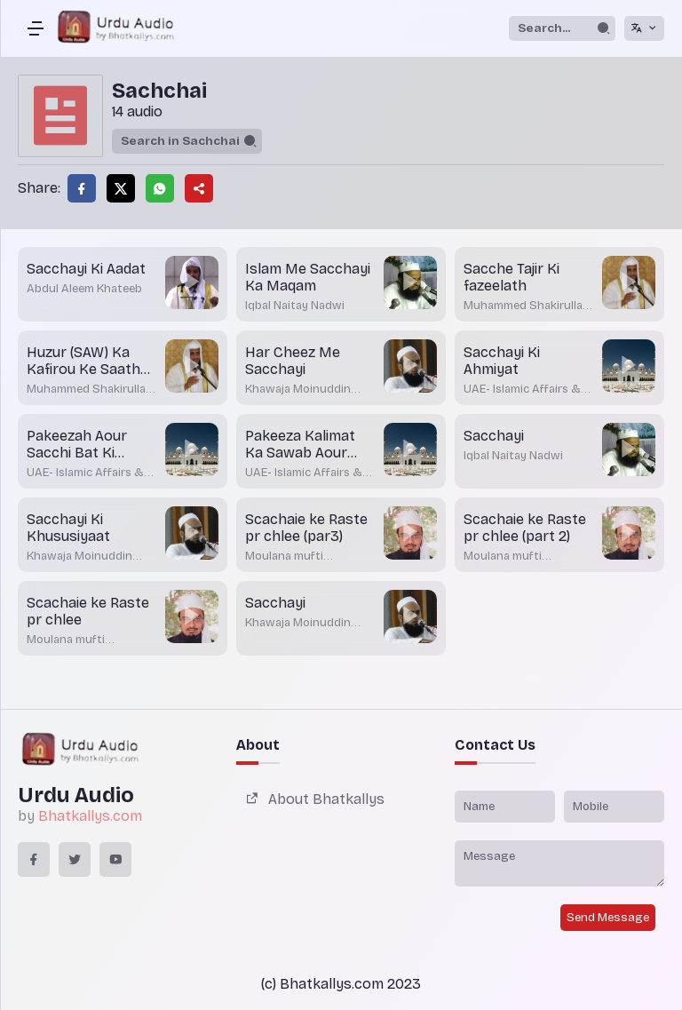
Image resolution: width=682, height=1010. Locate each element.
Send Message (608, 918)
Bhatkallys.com (90, 815)
